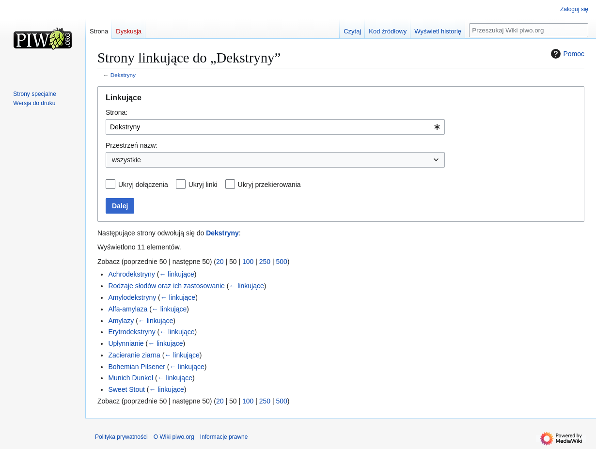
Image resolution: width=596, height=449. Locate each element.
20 (220, 261)
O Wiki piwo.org (174, 437)
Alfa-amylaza (127, 309)
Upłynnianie (125, 343)
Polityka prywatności (121, 437)
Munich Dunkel (130, 378)
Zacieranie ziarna (134, 355)
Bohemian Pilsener (136, 367)
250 (264, 261)
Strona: (116, 112)
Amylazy (121, 321)
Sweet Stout (126, 389)
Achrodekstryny (131, 274)
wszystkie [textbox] (126, 160)
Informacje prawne (224, 437)
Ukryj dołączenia (143, 184)
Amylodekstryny (132, 297)
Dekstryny (123, 75)
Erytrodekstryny (131, 332)
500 (281, 261)
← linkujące (176, 274)
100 (247, 261)
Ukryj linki (203, 184)
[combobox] (275, 127)
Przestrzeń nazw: (131, 145)
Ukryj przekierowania (269, 184)
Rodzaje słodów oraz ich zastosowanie (166, 286)
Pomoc (566, 54)
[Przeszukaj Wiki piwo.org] (528, 30)
